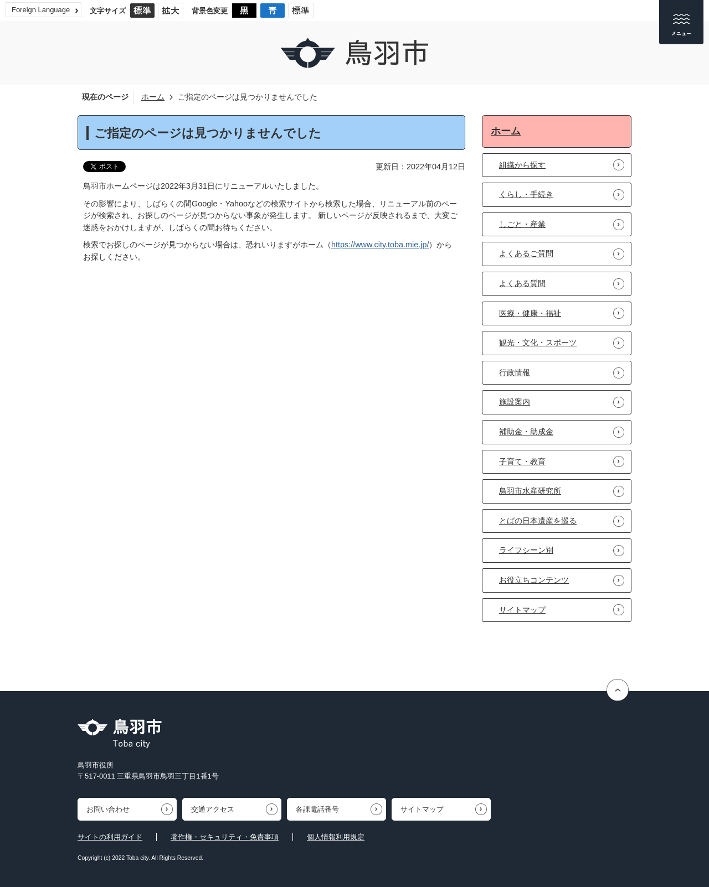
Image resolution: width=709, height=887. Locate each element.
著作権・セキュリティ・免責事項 (225, 837)
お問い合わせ (108, 809)
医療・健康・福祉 (530, 313)
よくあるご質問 (526, 253)
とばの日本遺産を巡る (538, 520)
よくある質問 (522, 283)
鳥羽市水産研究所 (530, 490)
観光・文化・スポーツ (538, 342)
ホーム (153, 96)
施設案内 (514, 401)
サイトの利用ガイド (110, 837)
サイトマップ (522, 609)
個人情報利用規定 (335, 837)
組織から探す (522, 164)
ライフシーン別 (526, 550)
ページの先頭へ (619, 689)
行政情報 (514, 372)
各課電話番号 (317, 809)
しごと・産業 (522, 224)
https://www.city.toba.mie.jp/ (380, 244)
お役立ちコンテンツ (534, 579)
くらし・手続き (526, 194)
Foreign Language (41, 10)
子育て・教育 (522, 461)
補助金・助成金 (526, 431)
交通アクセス (212, 809)
